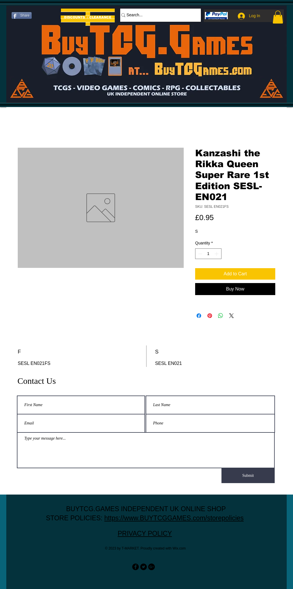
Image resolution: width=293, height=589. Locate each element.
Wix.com (179, 548)
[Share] (21, 15)
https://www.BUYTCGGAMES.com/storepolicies (174, 518)
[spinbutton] (208, 254)
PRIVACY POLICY (145, 533)
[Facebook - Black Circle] (135, 567)
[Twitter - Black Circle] (143, 567)
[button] (277, 17)
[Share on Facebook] (198, 315)
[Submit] (248, 475)
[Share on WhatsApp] (220, 315)
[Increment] (217, 254)
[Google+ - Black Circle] (151, 567)
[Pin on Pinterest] (209, 315)
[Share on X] (231, 315)
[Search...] (157, 15)
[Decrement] (199, 254)
